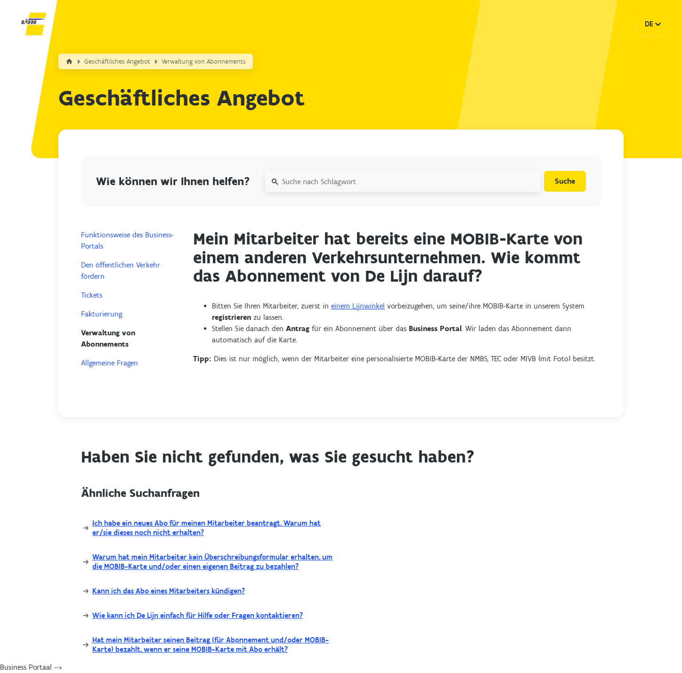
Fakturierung (101, 313)
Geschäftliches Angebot (117, 61)
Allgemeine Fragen (109, 362)
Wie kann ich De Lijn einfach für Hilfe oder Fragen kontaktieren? (197, 615)
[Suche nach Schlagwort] (401, 181)
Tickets (91, 295)
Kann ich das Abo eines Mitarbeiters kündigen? (168, 590)
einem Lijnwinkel (358, 305)
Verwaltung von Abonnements (204, 61)
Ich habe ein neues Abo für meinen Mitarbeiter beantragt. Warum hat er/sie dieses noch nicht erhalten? (206, 528)
